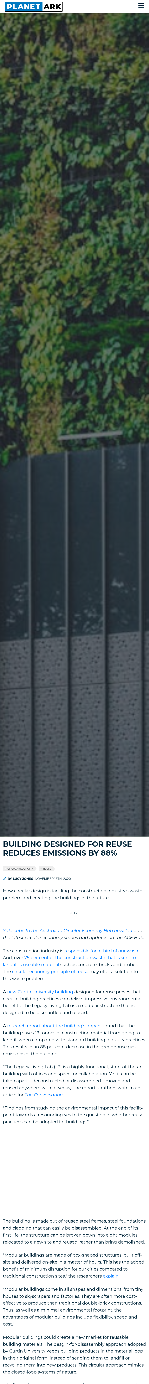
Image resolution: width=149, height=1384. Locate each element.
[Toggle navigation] (142, 6)
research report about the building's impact (54, 1025)
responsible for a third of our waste (101, 950)
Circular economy (20, 868)
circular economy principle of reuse (50, 971)
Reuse (47, 868)
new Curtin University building (40, 991)
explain (111, 1276)
